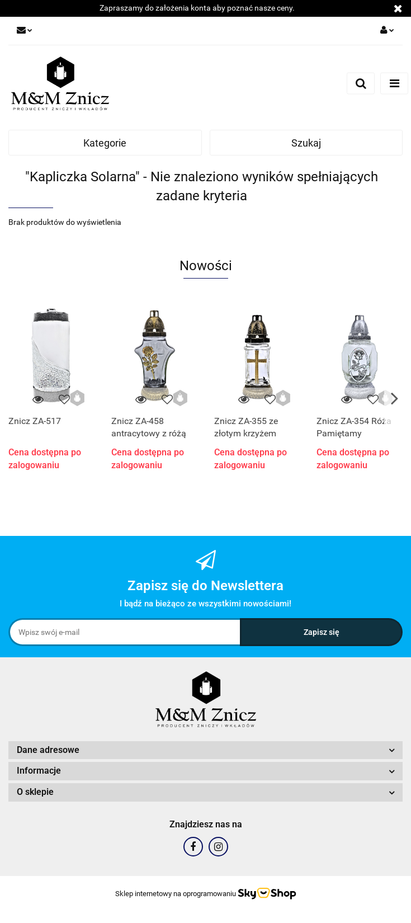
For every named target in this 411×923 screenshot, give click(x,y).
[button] (205, 750)
